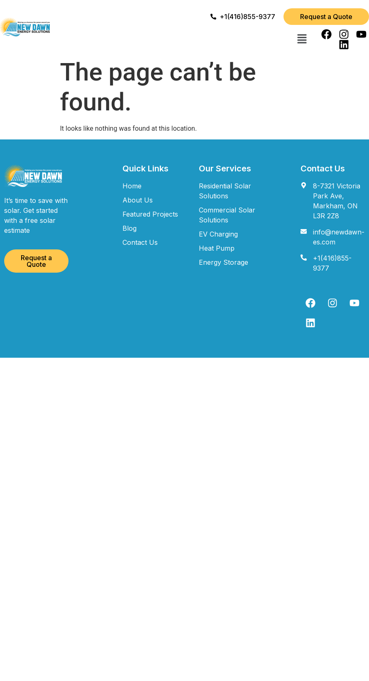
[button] (301, 39)
